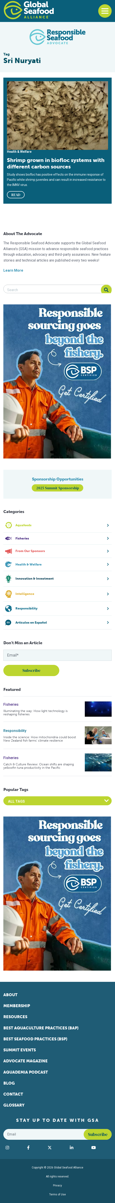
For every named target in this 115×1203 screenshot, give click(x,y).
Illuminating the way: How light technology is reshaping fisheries (35, 712)
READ (15, 194)
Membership (16, 1005)
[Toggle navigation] (105, 11)
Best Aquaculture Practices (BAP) (41, 1028)
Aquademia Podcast (25, 1072)
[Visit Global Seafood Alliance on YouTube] (100, 1147)
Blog (9, 1083)
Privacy (57, 1185)
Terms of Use (57, 1194)
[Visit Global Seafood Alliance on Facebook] (35, 1147)
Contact (13, 1094)
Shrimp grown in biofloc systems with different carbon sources (55, 163)
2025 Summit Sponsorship (57, 487)
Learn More (13, 270)
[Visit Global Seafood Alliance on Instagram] (14, 1147)
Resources (15, 1016)
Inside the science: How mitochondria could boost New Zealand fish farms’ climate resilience (39, 739)
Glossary (14, 1105)
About (10, 994)
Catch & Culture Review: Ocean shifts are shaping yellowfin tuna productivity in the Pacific (38, 766)
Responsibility (14, 731)
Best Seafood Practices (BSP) (35, 1039)
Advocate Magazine (25, 1061)
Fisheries (11, 704)
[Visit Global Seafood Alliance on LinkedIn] (78, 1147)
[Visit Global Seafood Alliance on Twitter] (56, 1147)
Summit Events (19, 1050)
